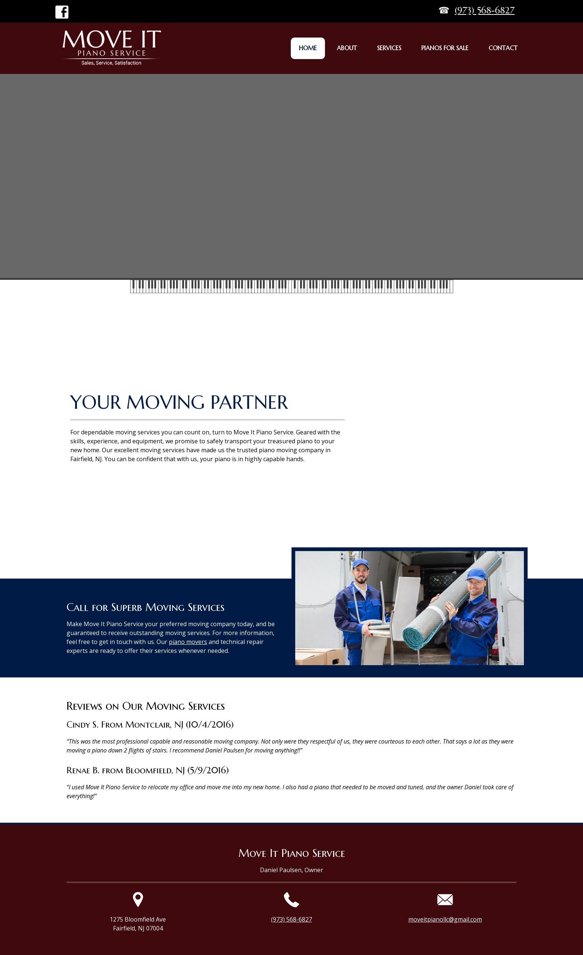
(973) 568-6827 (485, 10)
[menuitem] (308, 48)
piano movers (188, 642)
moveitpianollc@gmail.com (445, 919)
